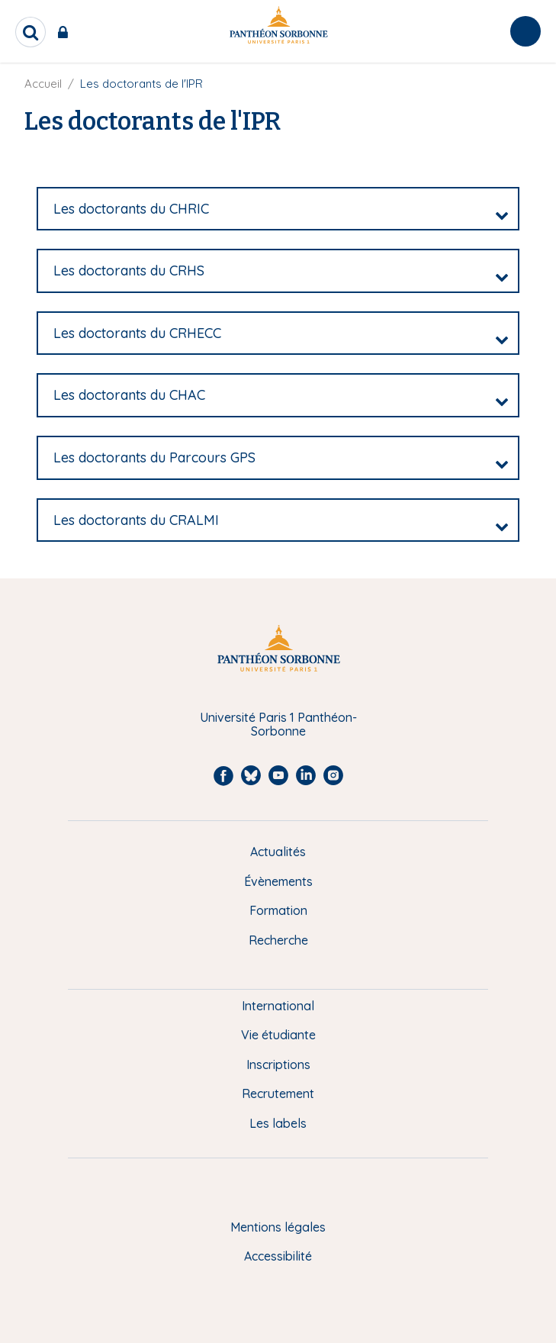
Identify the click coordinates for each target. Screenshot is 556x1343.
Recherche (278, 940)
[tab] (278, 209)
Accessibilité (278, 1256)
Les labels (278, 1123)
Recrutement (278, 1093)
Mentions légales (278, 1227)
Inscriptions (278, 1064)
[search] (30, 32)
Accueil (43, 83)
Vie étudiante (278, 1035)
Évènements (278, 881)
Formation (278, 910)
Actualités (278, 851)
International (278, 1006)
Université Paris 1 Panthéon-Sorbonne (278, 724)
